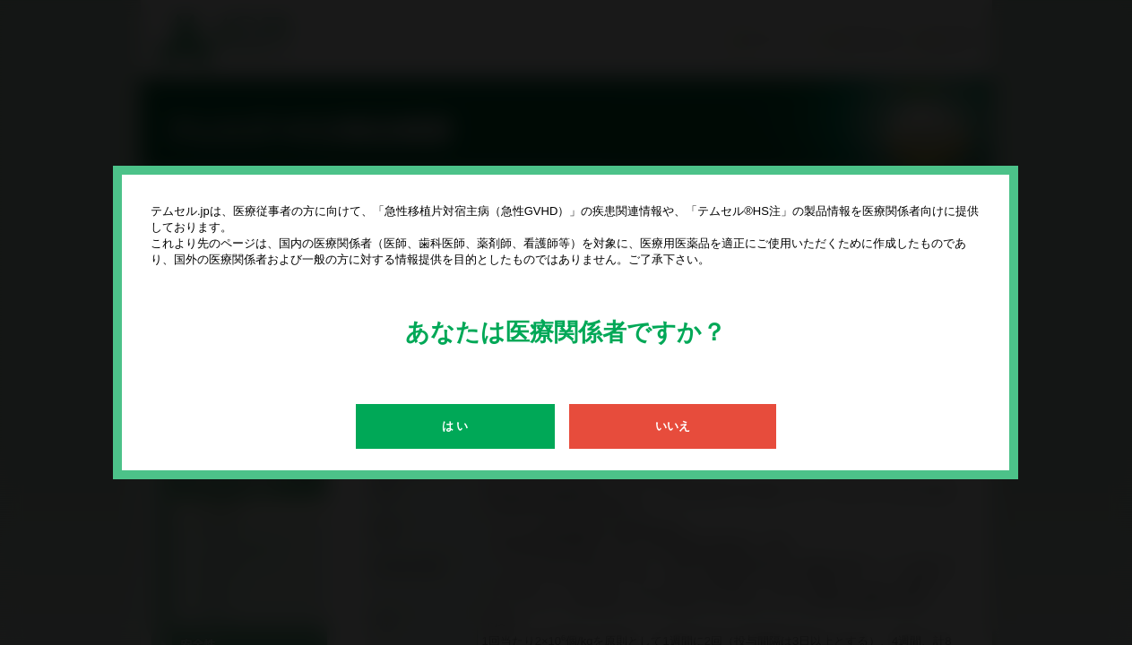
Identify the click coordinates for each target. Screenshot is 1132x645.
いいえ (672, 426)
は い (455, 426)
